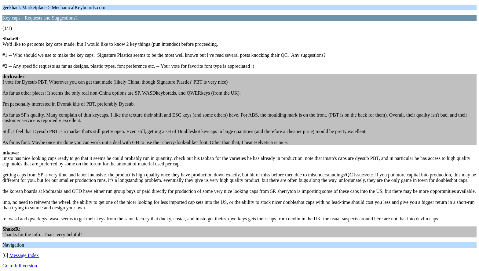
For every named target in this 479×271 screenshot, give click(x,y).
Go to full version (19, 265)
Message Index (24, 255)
